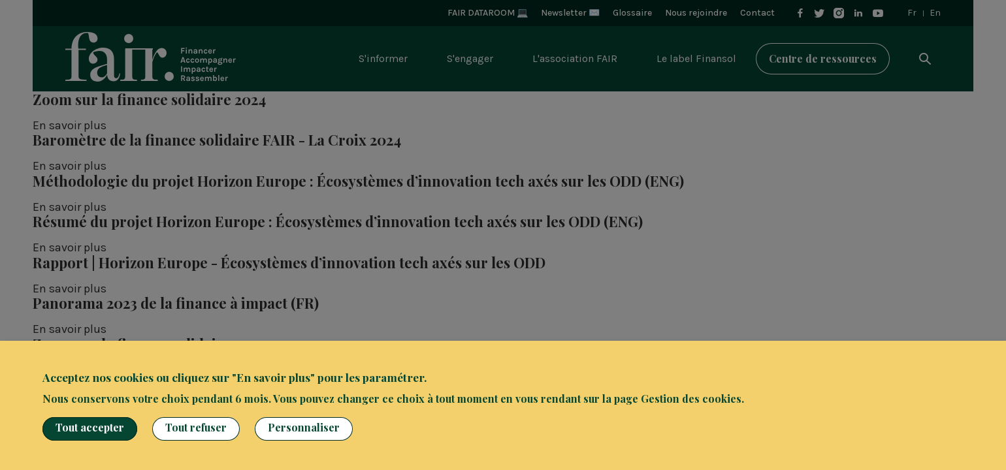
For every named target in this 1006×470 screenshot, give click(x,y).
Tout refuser (196, 427)
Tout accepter (90, 427)
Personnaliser (304, 427)
